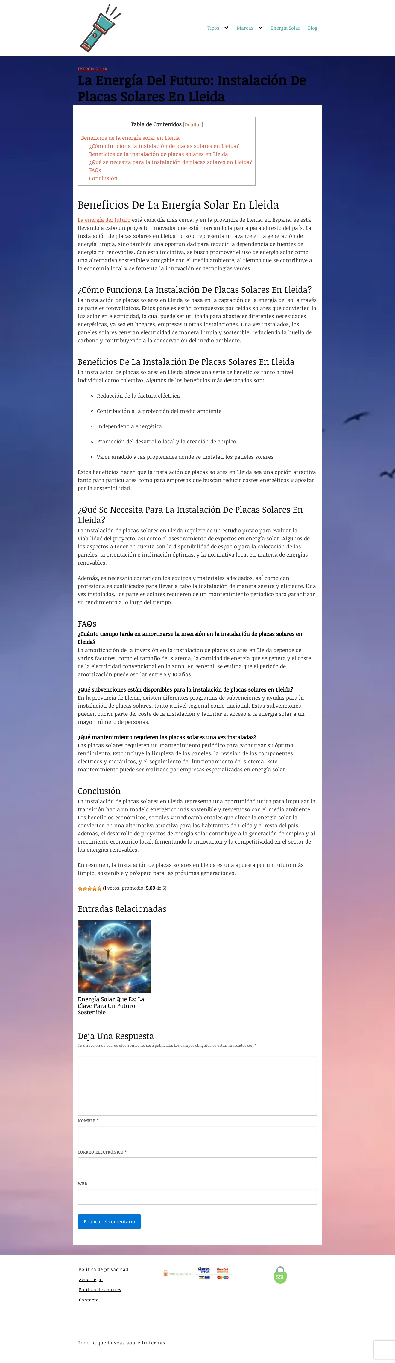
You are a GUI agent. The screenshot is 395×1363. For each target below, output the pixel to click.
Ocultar (193, 124)
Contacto (89, 1300)
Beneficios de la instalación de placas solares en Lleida (158, 153)
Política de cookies (100, 1289)
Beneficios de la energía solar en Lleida (130, 137)
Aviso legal (91, 1279)
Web (82, 1183)
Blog (312, 28)
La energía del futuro (104, 219)
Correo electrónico (102, 1152)
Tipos (213, 28)
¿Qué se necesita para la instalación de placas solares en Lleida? (170, 161)
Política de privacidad (103, 1269)
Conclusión (103, 178)
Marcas (245, 28)
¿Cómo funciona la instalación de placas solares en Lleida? (164, 145)
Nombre (88, 1120)
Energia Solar (92, 69)
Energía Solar (285, 28)
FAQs (95, 170)
